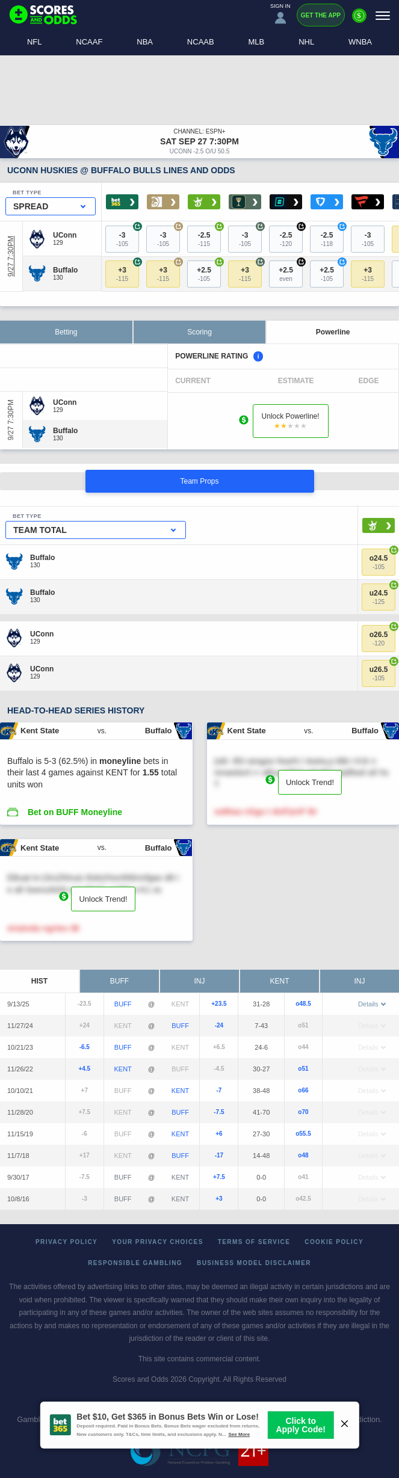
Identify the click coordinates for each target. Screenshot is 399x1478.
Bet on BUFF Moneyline (75, 812)
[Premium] (359, 20)
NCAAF (89, 41)
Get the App (321, 15)
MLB (257, 41)
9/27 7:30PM (11, 256)
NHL (306, 41)
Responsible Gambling (135, 1263)
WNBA (360, 41)
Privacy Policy (66, 1242)
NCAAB (200, 41)
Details (372, 1004)
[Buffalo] (65, 270)
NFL (34, 41)
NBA (145, 41)
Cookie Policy (334, 1242)
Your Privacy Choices (157, 1242)
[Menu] (383, 15)
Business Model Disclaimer (254, 1263)
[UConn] (64, 235)
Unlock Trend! (310, 782)
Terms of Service (254, 1242)
